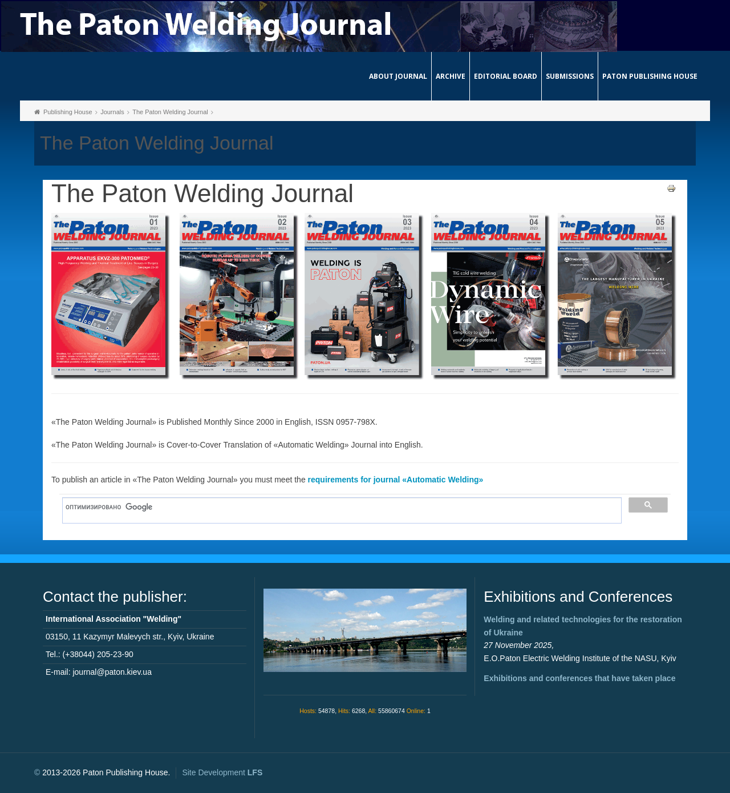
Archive (450, 76)
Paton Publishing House (649, 76)
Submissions (570, 76)
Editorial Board (505, 76)
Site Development (222, 772)
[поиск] (338, 507)
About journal (398, 76)
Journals (112, 111)
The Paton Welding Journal (170, 111)
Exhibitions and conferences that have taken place (579, 678)
